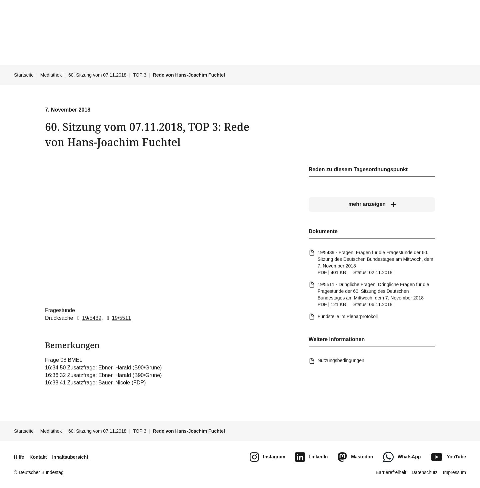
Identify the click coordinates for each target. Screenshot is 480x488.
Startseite (24, 75)
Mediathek (51, 75)
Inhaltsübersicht (70, 457)
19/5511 (117, 317)
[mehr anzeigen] (372, 204)
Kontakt (38, 457)
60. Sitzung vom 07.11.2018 (97, 75)
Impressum (454, 472)
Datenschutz (425, 472)
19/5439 (88, 317)
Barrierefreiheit (391, 472)
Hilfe (19, 457)
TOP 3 (139, 75)
